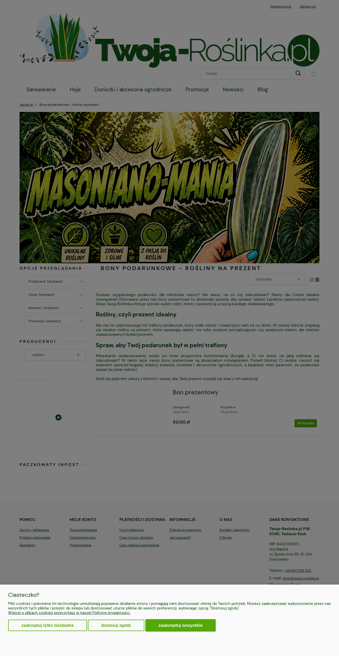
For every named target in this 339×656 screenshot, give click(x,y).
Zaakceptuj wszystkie (181, 625)
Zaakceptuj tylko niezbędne (47, 625)
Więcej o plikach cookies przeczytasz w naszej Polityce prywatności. (69, 612)
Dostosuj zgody (116, 625)
